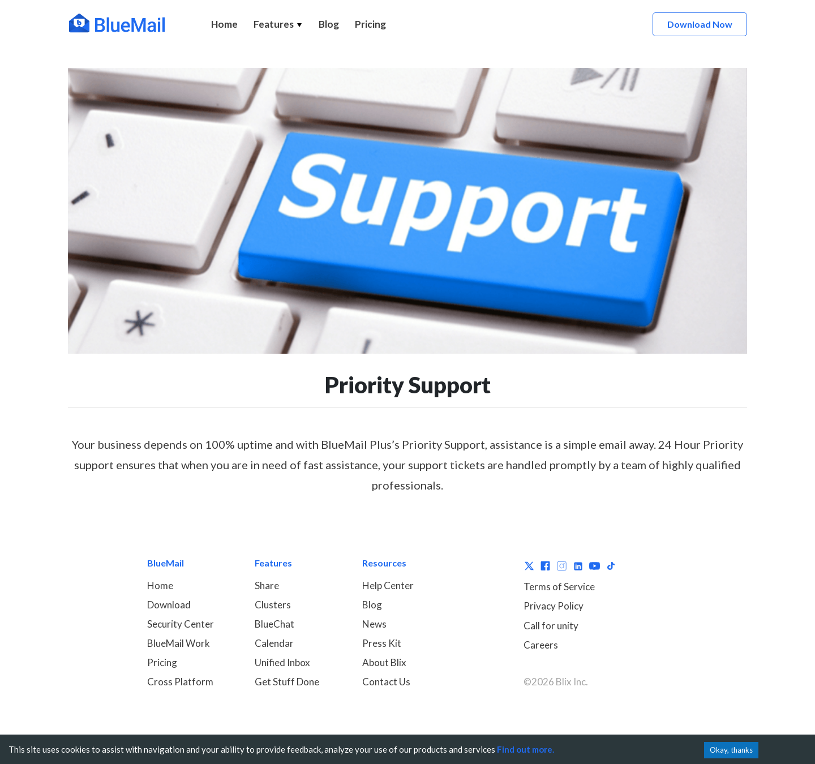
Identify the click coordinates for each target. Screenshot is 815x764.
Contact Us (386, 682)
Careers (541, 645)
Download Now (699, 24)
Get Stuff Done (287, 682)
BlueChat (274, 624)
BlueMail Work (178, 643)
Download (169, 605)
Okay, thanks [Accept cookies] (731, 749)
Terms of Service (559, 587)
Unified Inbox (282, 662)
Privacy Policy (554, 606)
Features (278, 24)
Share (267, 585)
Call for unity (551, 626)
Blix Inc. (572, 682)
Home (224, 24)
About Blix (384, 662)
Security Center (180, 624)
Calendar (274, 643)
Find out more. (525, 749)
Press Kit (381, 643)
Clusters (273, 605)
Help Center (388, 585)
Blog (329, 24)
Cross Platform (180, 682)
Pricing (370, 24)
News (374, 624)
